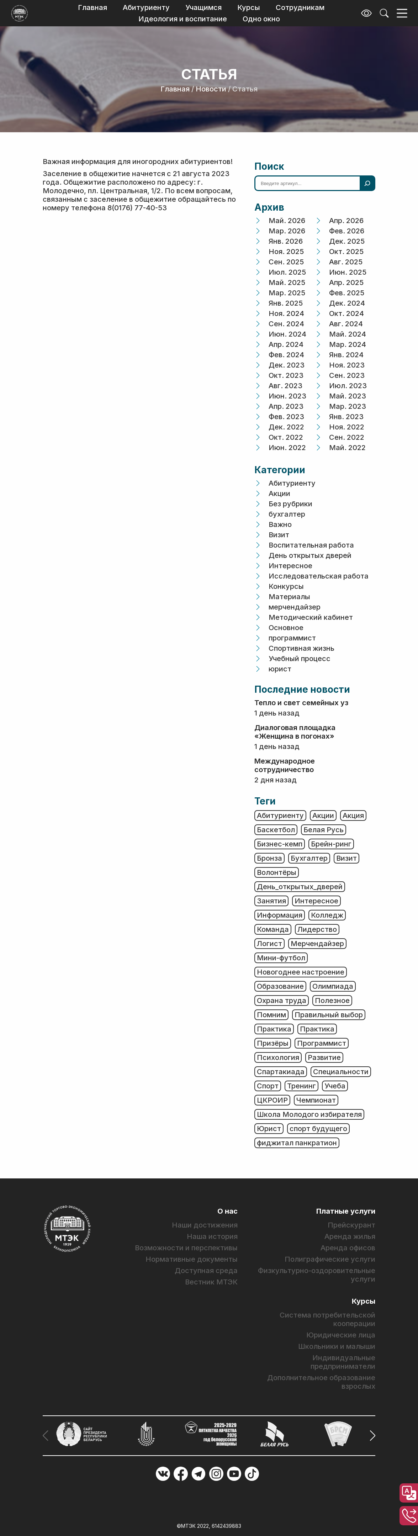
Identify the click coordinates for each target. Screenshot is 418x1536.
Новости (211, 89)
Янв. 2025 (286, 303)
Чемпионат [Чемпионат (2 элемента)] (316, 1100)
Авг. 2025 (346, 262)
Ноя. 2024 (286, 313)
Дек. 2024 (347, 303)
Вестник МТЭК (211, 1282)
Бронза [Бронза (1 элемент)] (269, 858)
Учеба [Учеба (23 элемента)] (334, 1086)
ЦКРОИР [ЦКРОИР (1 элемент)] (272, 1100)
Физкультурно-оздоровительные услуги (316, 1274)
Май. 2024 (347, 334)
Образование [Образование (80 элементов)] (280, 986)
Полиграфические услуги (330, 1259)
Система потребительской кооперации (327, 1319)
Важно (280, 524)
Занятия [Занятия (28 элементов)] (271, 901)
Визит (279, 535)
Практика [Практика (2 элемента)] (317, 1029)
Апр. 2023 (286, 406)
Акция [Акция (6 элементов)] (353, 815)
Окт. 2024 (346, 313)
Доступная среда (206, 1270)
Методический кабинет (311, 617)
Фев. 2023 (286, 416)
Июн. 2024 (287, 334)
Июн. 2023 (287, 396)
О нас (227, 1211)
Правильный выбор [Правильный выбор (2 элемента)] (329, 1014)
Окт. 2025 (346, 251)
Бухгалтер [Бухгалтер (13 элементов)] (309, 858)
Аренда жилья (349, 1236)
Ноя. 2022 (346, 427)
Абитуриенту (146, 7)
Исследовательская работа (319, 576)
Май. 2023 (347, 396)
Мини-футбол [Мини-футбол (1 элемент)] (281, 958)
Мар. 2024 (347, 344)
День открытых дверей (310, 555)
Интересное (290, 565)
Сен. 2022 (346, 437)
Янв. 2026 (286, 241)
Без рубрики (290, 504)
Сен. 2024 (286, 324)
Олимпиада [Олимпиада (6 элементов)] (332, 986)
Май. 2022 (347, 447)
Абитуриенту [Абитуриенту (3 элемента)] (280, 815)
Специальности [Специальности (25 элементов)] (341, 1071)
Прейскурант (351, 1225)
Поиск (269, 166)
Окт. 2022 (286, 437)
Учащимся (203, 7)
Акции (279, 493)
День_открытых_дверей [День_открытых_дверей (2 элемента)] (300, 886)
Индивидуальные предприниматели (343, 1362)
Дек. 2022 (286, 427)
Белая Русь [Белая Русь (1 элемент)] (323, 829)
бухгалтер (287, 514)
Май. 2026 (287, 220)
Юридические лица (340, 1335)
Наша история (212, 1236)
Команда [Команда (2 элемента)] (273, 929)
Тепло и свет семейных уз (301, 702)
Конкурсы (286, 586)
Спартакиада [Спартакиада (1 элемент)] (281, 1071)
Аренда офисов (348, 1248)
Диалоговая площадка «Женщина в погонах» (294, 731)
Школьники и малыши (336, 1346)
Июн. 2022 (287, 447)
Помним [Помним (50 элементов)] (271, 1014)
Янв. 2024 (346, 354)
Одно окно (261, 19)
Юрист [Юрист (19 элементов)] (269, 1128)
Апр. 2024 (286, 344)
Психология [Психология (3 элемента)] (278, 1057)
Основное (286, 627)
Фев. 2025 (346, 293)
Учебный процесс (299, 658)
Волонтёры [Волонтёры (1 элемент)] (276, 872)
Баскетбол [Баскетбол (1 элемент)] (276, 829)
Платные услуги (345, 1211)
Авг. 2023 (285, 385)
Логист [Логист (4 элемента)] (269, 943)
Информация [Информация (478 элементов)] (279, 915)
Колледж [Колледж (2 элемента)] (327, 915)
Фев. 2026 (346, 231)
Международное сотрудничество (284, 765)
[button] (370, 1435)
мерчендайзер (295, 607)
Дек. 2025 (347, 241)
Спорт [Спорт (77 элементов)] (268, 1086)
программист (292, 638)
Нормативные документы (191, 1259)
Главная (92, 7)
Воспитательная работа (311, 545)
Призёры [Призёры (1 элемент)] (273, 1043)
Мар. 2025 (287, 293)
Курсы (248, 7)
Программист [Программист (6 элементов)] (321, 1043)
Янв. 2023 (346, 416)
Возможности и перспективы (186, 1248)
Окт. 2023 (286, 375)
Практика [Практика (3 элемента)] (274, 1029)
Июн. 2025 (347, 272)
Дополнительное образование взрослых (321, 1381)
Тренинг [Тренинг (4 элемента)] (301, 1086)
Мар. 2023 (347, 406)
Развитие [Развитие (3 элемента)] (324, 1057)
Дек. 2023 (287, 365)
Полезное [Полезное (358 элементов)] (332, 1000)
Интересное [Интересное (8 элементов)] (316, 901)
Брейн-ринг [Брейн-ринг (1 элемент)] (331, 844)
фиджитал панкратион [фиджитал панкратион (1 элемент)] (297, 1143)
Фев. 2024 (286, 354)
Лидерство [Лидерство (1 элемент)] (317, 929)
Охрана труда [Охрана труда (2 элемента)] (281, 1000)
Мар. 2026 (287, 231)
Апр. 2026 (346, 220)
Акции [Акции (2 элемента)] (323, 815)
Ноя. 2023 (347, 365)
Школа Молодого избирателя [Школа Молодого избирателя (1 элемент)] (309, 1114)
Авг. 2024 (346, 324)
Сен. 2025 (286, 262)
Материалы (289, 596)
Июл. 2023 (348, 385)
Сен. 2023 (347, 375)
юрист (280, 669)
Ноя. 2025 (286, 251)
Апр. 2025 (346, 282)
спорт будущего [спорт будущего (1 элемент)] (318, 1128)
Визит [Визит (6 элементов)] (346, 858)
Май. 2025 (287, 282)
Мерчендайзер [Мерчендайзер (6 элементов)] (317, 943)
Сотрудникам (300, 7)
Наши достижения (205, 1225)
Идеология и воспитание (182, 19)
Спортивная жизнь (301, 648)
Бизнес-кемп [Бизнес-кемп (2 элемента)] (279, 844)
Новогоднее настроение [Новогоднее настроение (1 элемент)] (300, 972)
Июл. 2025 (287, 272)
